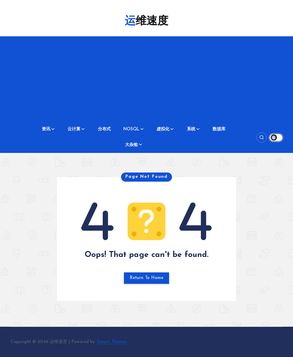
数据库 (219, 129)
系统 (191, 129)
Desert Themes (112, 342)
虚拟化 (163, 129)
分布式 (104, 129)
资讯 (46, 129)
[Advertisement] (146, 79)
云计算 (74, 129)
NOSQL (131, 129)
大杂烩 (131, 145)
